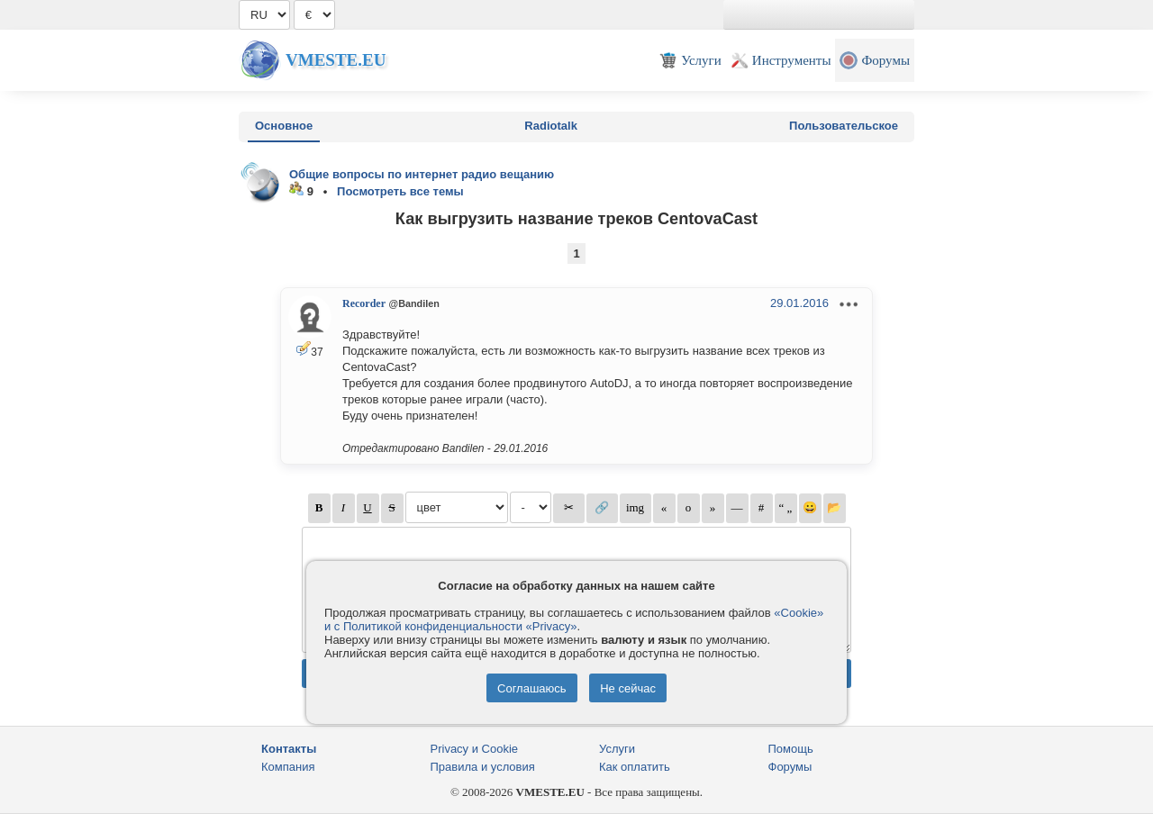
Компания (288, 766)
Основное (284, 125)
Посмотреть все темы (400, 191)
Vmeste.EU (336, 59)
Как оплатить (634, 766)
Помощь (790, 748)
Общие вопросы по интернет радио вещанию (421, 174)
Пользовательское (843, 125)
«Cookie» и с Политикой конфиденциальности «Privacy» (573, 619)
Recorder (364, 303)
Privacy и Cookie (475, 748)
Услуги (617, 748)
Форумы (790, 766)
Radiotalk (550, 125)
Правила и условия (483, 766)
